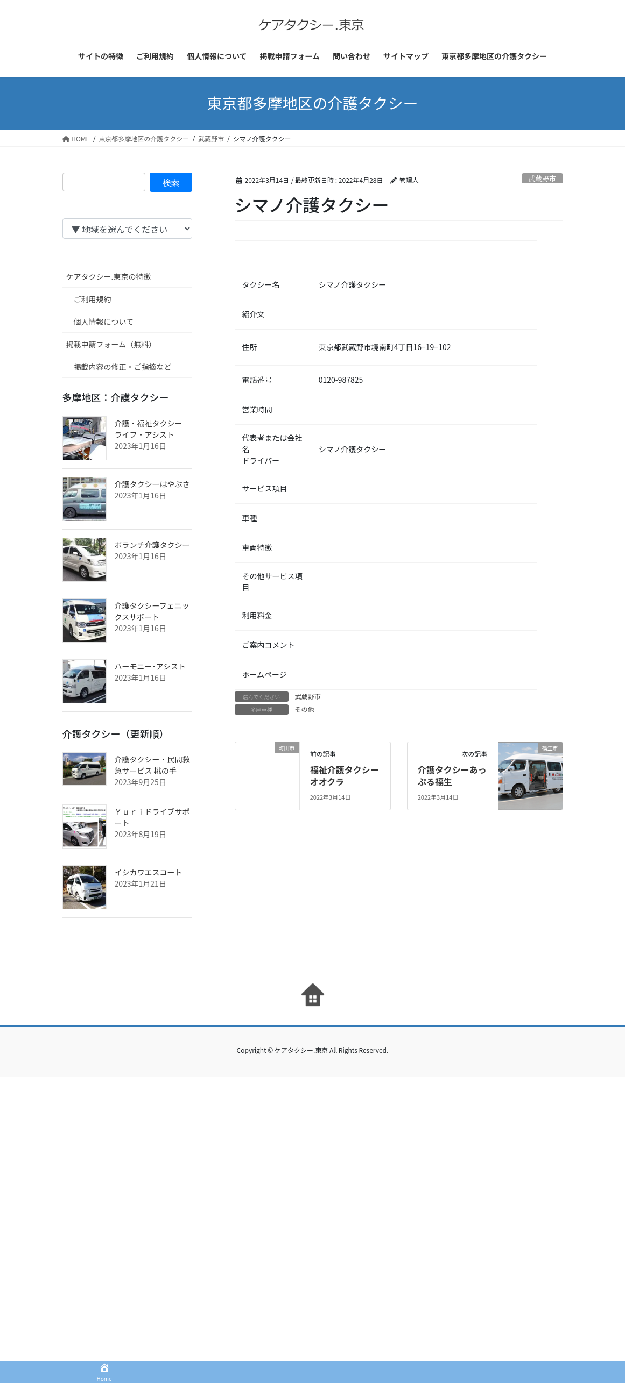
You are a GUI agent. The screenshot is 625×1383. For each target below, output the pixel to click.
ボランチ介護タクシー (152, 544)
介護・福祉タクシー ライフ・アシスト (152, 429)
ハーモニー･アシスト (150, 666)
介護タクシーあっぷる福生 (452, 775)
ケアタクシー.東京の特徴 (108, 276)
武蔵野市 (542, 178)
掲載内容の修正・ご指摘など (123, 366)
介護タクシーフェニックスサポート (152, 611)
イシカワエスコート (148, 872)
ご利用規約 (92, 299)
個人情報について (104, 321)
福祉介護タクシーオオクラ (344, 775)
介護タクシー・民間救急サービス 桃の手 (152, 765)
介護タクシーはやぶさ (152, 484)
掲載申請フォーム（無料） (111, 344)
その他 (304, 709)
